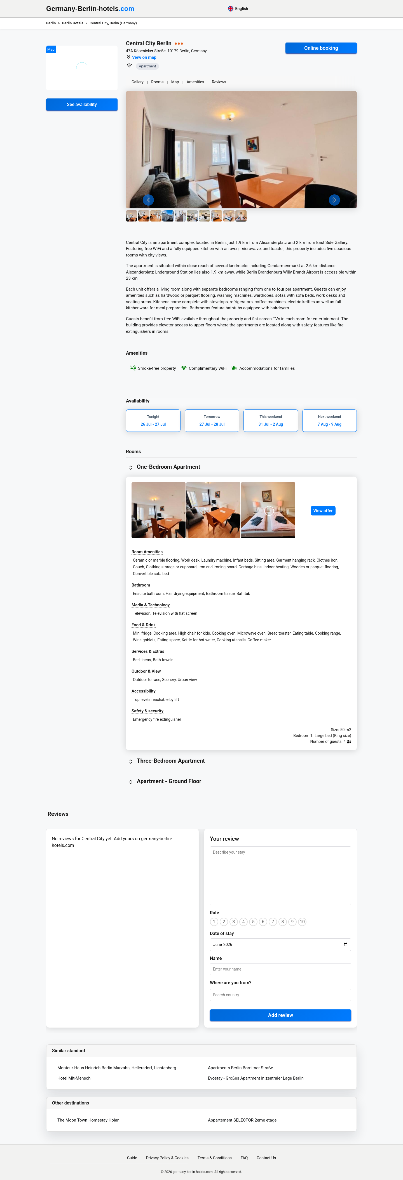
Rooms (157, 82)
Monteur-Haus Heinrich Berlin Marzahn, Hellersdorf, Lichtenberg (116, 1067)
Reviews (219, 82)
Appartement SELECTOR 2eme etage (242, 1120)
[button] (82, 68)
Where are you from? (230, 982)
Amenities (195, 82)
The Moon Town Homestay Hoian (88, 1120)
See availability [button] (82, 104)
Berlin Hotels (72, 23)
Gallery (138, 82)
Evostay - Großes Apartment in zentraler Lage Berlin (256, 1078)
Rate (214, 912)
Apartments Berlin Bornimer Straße (240, 1067)
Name (216, 958)
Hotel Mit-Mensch (73, 1078)
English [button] (238, 8)
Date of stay (222, 933)
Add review (280, 1015)
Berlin (51, 23)
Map (175, 82)
